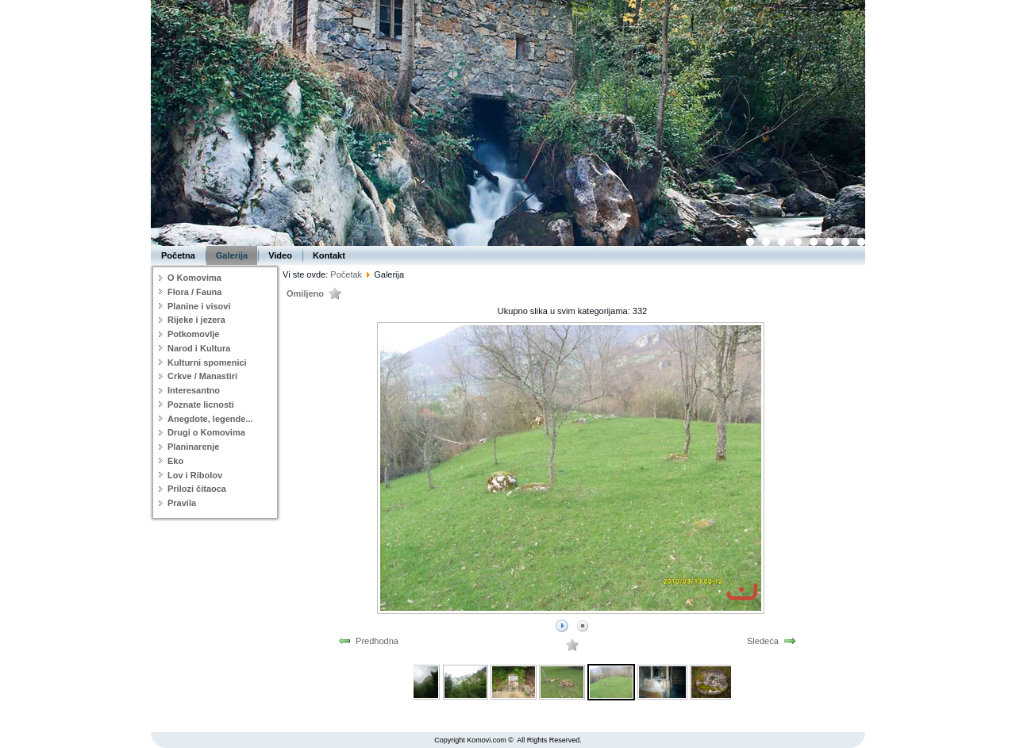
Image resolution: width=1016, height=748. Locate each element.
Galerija (232, 255)
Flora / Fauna (194, 292)
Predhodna (377, 641)
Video (280, 255)
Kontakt (329, 255)
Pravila (181, 503)
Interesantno (193, 390)
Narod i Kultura (198, 348)
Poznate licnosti (200, 404)
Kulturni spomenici (207, 362)
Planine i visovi (198, 306)
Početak (346, 274)
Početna (178, 255)
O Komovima (194, 277)
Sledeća (763, 641)
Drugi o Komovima (206, 432)
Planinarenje (193, 446)
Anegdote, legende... (210, 419)
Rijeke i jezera (196, 319)
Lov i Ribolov (194, 475)
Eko (175, 461)
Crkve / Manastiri (202, 376)
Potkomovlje (193, 334)
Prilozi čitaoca (196, 488)
